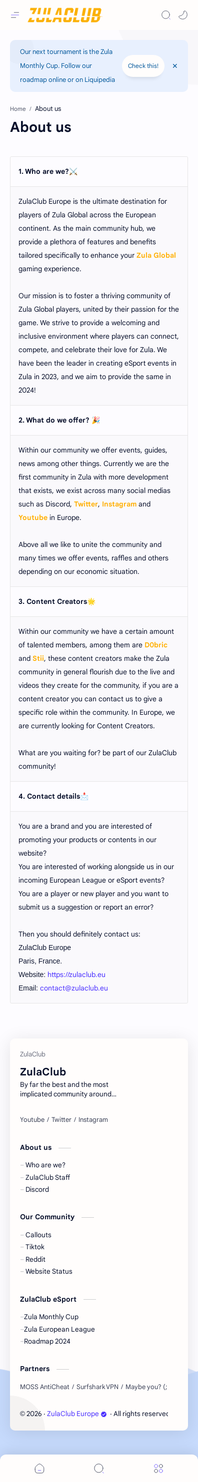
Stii (38, 658)
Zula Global (156, 255)
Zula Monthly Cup (51, 1317)
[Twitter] (62, 1120)
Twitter (86, 503)
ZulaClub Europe (77, 1414)
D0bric (156, 644)
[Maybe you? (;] (146, 1387)
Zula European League (59, 1329)
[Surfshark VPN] (97, 1387)
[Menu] (159, 1468)
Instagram (119, 503)
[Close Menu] (175, 65)
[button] (183, 14)
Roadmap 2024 (47, 1341)
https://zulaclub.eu (77, 974)
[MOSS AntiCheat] (45, 1387)
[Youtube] (32, 1120)
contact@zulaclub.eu (74, 988)
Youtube (33, 517)
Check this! (143, 65)
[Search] (166, 14)
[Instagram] (93, 1120)
